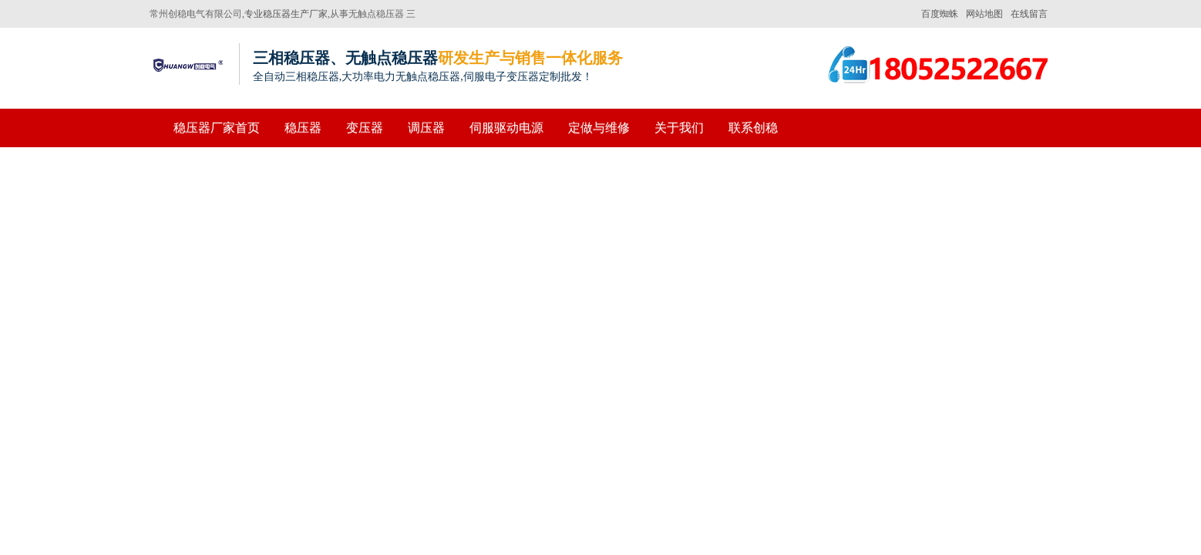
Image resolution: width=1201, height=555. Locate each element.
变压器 (364, 127)
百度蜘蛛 (939, 13)
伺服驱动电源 (506, 127)
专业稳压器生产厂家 (286, 13)
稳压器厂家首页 (216, 127)
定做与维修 (599, 127)
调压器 (426, 127)
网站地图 (984, 13)
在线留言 (1029, 13)
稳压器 (302, 127)
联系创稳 (753, 127)
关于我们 (679, 127)
